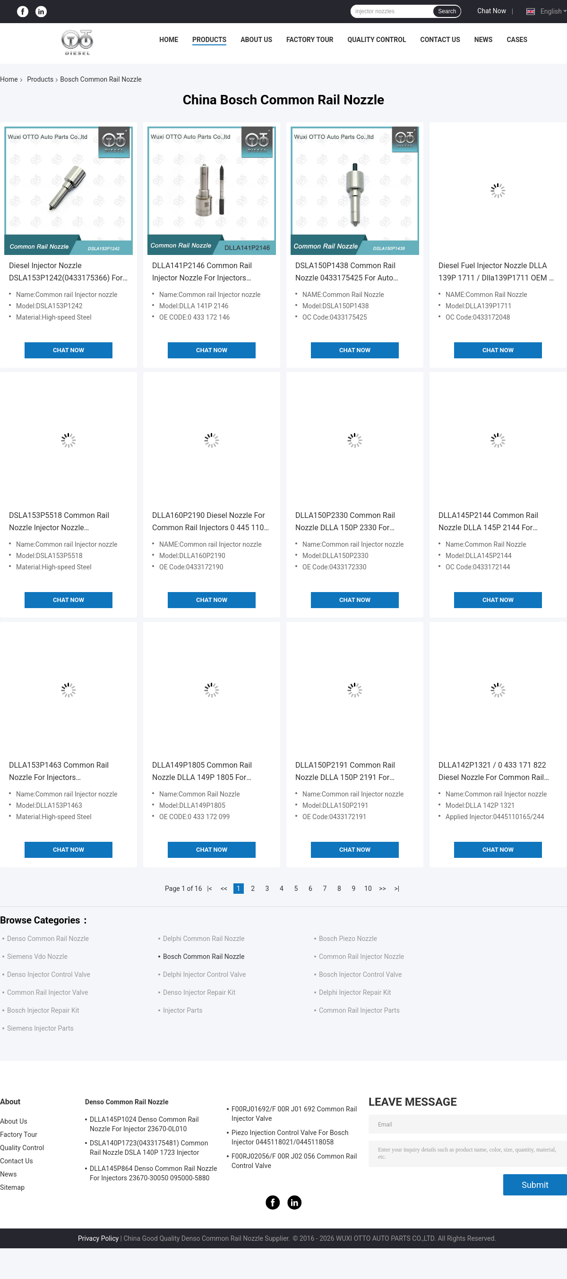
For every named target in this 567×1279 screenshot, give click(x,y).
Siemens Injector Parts (40, 1028)
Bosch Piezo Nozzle (348, 938)
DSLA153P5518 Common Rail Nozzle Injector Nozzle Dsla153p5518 (59, 522)
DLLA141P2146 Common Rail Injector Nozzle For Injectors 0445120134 (202, 272)
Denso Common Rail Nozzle (48, 938)
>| (397, 888)
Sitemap (12, 1187)
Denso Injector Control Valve (48, 974)
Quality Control (377, 39)
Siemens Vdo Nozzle (37, 956)
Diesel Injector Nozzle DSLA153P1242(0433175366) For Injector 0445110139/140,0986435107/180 (68, 272)
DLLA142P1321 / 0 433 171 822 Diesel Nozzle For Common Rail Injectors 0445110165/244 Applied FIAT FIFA (496, 772)
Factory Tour (310, 39)
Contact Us (440, 39)
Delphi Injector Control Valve (204, 974)
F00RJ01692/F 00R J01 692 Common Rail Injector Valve (294, 1113)
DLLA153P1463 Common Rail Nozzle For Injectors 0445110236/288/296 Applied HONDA (60, 772)
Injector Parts (183, 1010)
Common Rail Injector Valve (47, 992)
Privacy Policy (98, 1238)
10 (368, 888)
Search (447, 11)
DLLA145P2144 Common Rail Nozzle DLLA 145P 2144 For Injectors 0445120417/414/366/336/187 (491, 522)
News (483, 39)
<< (224, 888)
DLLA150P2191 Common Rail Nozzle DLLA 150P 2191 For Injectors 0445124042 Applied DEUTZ (345, 772)
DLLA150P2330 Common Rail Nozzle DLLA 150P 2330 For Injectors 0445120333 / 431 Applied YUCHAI (345, 522)
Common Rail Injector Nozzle (361, 956)
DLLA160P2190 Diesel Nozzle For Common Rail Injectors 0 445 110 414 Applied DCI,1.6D (208, 522)
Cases (517, 39)
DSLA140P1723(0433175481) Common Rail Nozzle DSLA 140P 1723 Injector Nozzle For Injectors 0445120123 (149, 1149)
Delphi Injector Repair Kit (355, 992)
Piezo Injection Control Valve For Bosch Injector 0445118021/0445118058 (290, 1137)
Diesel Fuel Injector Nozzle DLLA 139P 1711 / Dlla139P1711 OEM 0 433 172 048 (495, 272)
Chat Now (491, 11)
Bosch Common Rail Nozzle (203, 956)
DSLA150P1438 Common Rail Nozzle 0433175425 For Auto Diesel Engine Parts (345, 272)
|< (209, 888)
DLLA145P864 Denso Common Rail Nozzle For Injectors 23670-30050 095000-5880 (153, 1173)
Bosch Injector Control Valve (360, 974)
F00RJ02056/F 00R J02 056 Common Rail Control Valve (294, 1160)
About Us (256, 39)
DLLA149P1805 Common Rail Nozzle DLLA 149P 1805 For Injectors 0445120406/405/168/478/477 (205, 772)
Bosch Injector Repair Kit (43, 1010)
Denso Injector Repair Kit (199, 992)
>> (382, 888)
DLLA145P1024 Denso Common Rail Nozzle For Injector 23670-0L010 (144, 1124)
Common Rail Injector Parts (359, 1010)
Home (168, 39)
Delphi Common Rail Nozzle (203, 938)
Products (209, 39)
